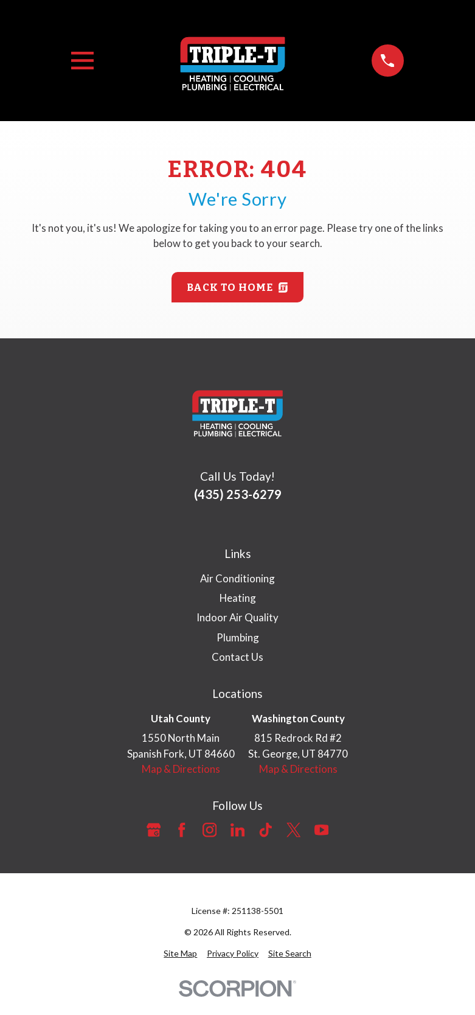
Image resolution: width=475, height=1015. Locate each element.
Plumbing (238, 637)
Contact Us (237, 657)
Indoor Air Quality (237, 617)
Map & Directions (181, 768)
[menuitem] (180, 953)
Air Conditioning (237, 578)
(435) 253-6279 (238, 494)
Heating (238, 597)
